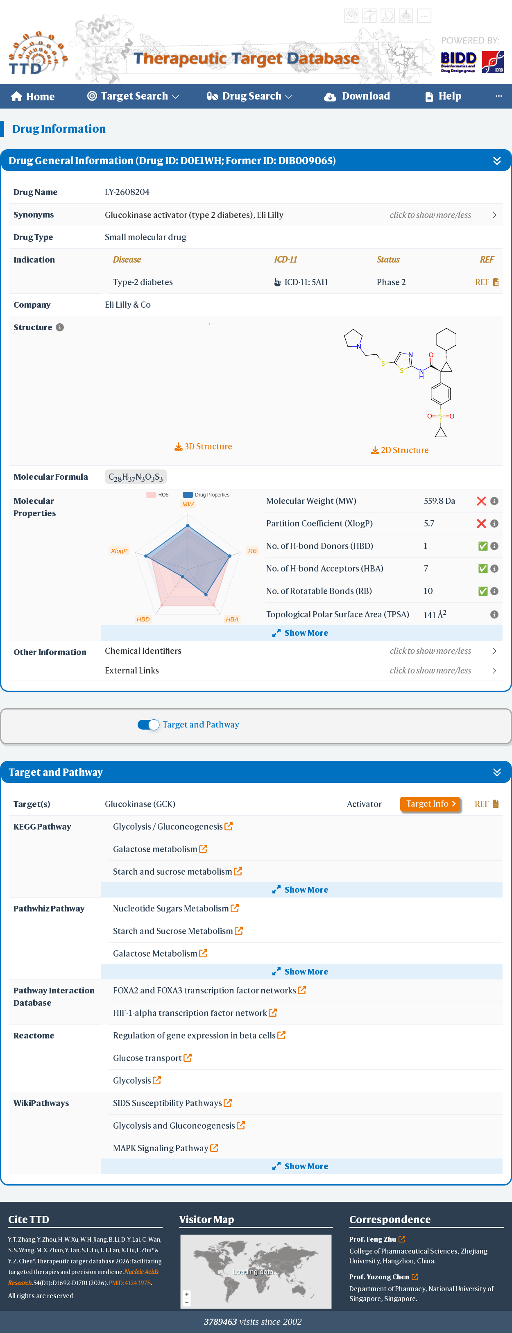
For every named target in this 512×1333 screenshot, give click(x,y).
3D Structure (203, 446)
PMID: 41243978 (130, 1282)
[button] (303, 215)
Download (357, 96)
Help (444, 96)
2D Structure (400, 450)
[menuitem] (33, 96)
